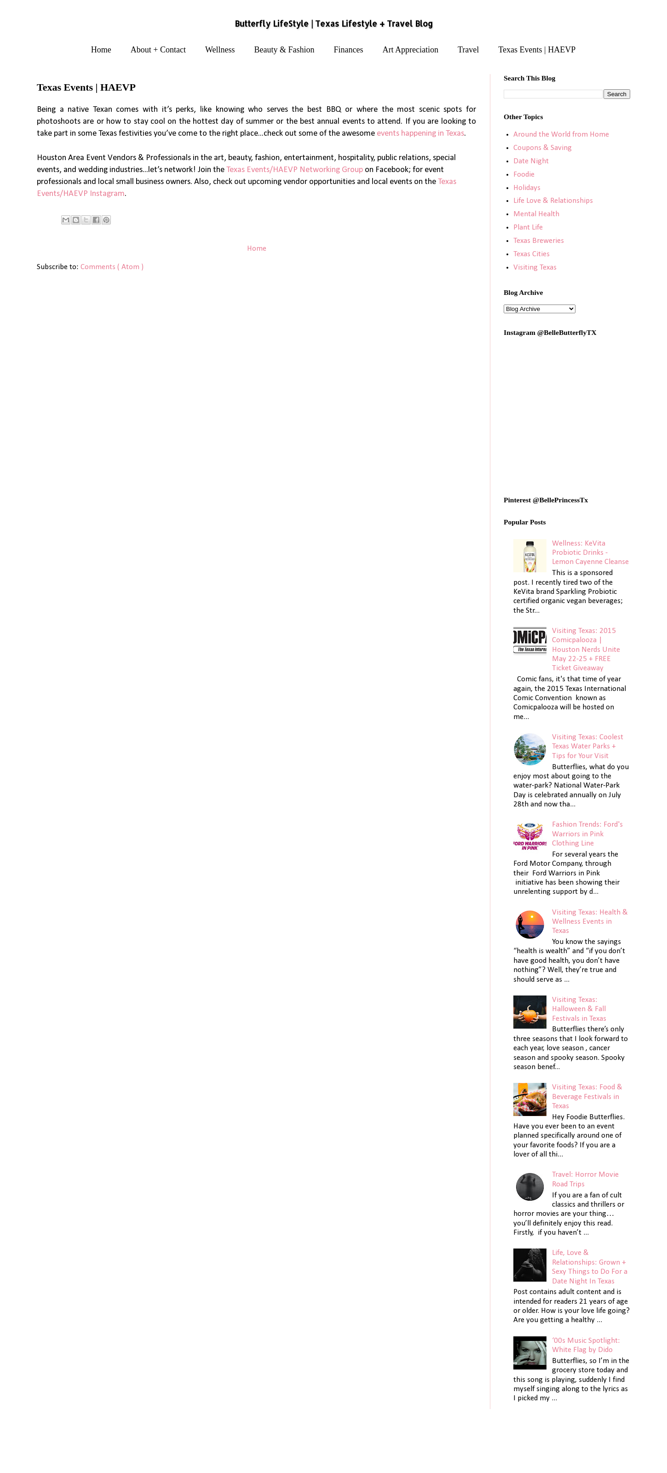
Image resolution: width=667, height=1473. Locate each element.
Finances (348, 49)
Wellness (220, 49)
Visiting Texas (535, 267)
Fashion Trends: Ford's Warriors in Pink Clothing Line (587, 834)
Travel (468, 49)
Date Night (531, 161)
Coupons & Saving (542, 148)
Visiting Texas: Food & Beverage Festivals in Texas (587, 1096)
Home (101, 49)
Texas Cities (531, 254)
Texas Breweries (538, 241)
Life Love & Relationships (553, 201)
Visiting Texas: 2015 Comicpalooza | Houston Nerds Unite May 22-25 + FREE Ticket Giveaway (586, 650)
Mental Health (536, 214)
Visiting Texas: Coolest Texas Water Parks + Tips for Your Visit (587, 746)
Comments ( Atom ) (112, 267)
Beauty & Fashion (284, 49)
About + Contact (158, 49)
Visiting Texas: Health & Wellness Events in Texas (590, 922)
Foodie (524, 174)
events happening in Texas (420, 133)
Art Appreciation (410, 49)
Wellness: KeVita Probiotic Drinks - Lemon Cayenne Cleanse (590, 553)
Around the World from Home (561, 134)
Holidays (526, 188)
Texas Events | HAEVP (536, 49)
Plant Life (528, 227)
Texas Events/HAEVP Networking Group (294, 170)
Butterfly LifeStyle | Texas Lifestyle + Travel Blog (334, 23)
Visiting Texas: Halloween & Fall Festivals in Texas (579, 1009)
